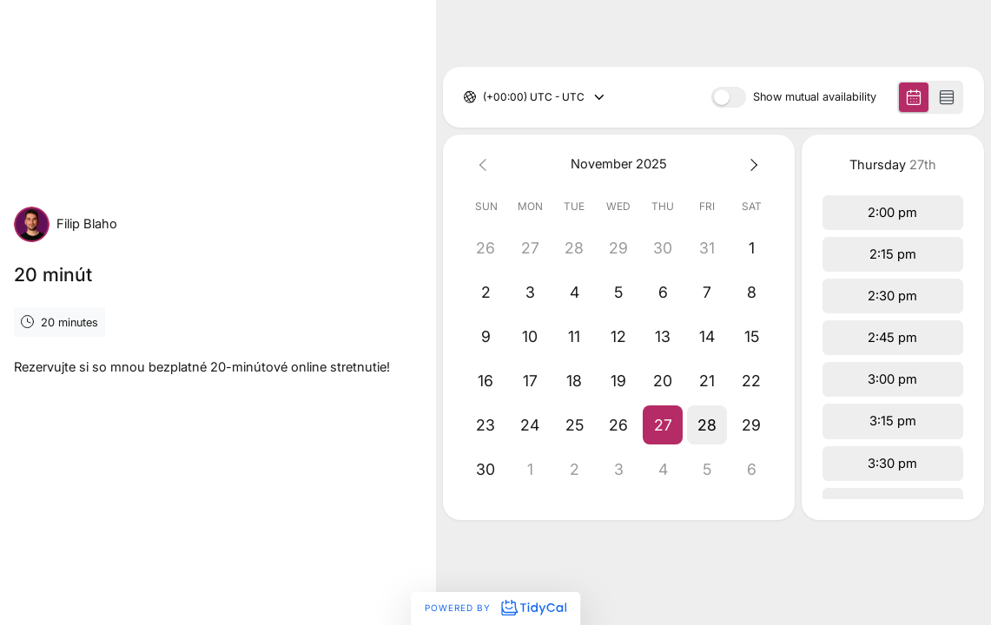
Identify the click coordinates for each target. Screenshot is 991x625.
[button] (663, 425)
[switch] (728, 97)
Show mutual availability (814, 97)
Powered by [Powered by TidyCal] (495, 607)
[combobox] (484, 97)
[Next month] (752, 164)
